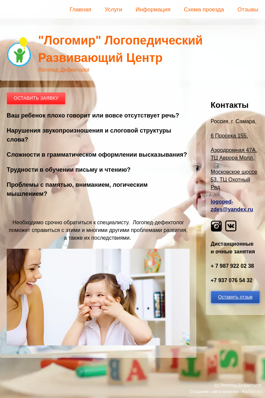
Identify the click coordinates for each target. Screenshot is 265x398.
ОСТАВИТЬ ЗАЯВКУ (36, 98)
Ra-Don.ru (252, 391)
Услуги (113, 9)
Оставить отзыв (235, 297)
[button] (98, 343)
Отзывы (248, 9)
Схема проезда (204, 9)
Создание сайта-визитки (214, 391)
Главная (80, 9)
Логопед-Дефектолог (241, 385)
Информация (153, 9)
